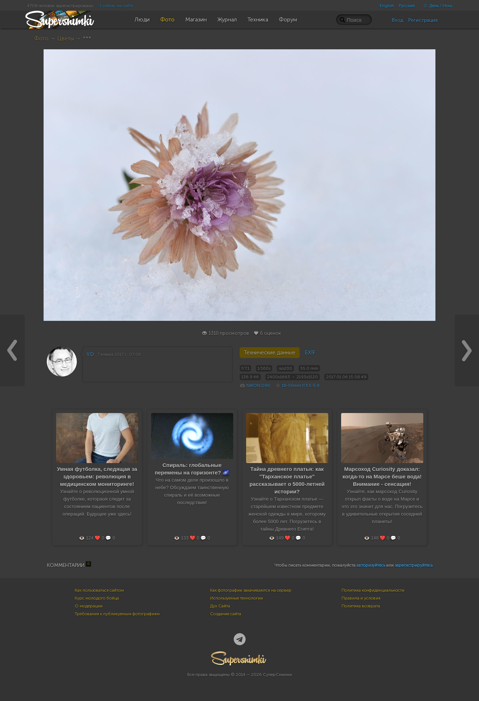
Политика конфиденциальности (372, 590)
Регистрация (423, 20)
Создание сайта (225, 613)
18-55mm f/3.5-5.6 (301, 385)
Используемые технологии (236, 598)
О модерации (89, 605)
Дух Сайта (220, 605)
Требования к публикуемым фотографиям (117, 613)
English (387, 5)
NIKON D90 (258, 385)
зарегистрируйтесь (414, 565)
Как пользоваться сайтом (99, 590)
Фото (41, 38)
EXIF (310, 352)
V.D (90, 354)
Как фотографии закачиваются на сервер (250, 590)
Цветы (65, 38)
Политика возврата (360, 605)
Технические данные (269, 352)
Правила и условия (360, 598)
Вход (397, 20)
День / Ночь (435, 5)
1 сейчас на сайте (116, 5)
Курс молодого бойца (97, 598)
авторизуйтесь (370, 565)
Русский (407, 5)
